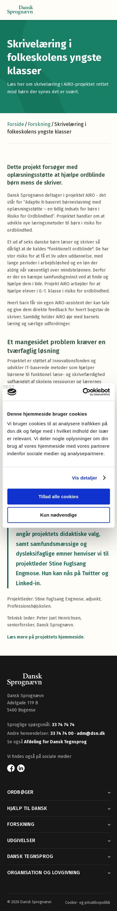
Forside (15, 124)
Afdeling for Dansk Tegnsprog (55, 742)
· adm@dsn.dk (90, 733)
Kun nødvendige (58, 515)
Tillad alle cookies (58, 496)
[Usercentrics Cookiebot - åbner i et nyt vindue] (83, 392)
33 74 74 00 (62, 733)
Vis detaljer (84, 477)
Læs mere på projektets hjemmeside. (45, 637)
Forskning (39, 124)
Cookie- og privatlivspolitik (87, 902)
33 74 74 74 (63, 724)
